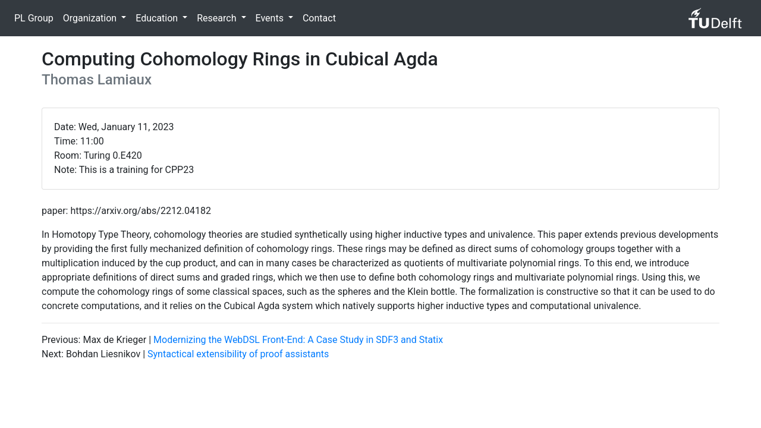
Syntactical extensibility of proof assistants (238, 354)
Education (158, 18)
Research (217, 18)
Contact (319, 18)
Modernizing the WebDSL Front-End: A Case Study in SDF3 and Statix (298, 339)
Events (271, 18)
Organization (91, 18)
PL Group (34, 18)
